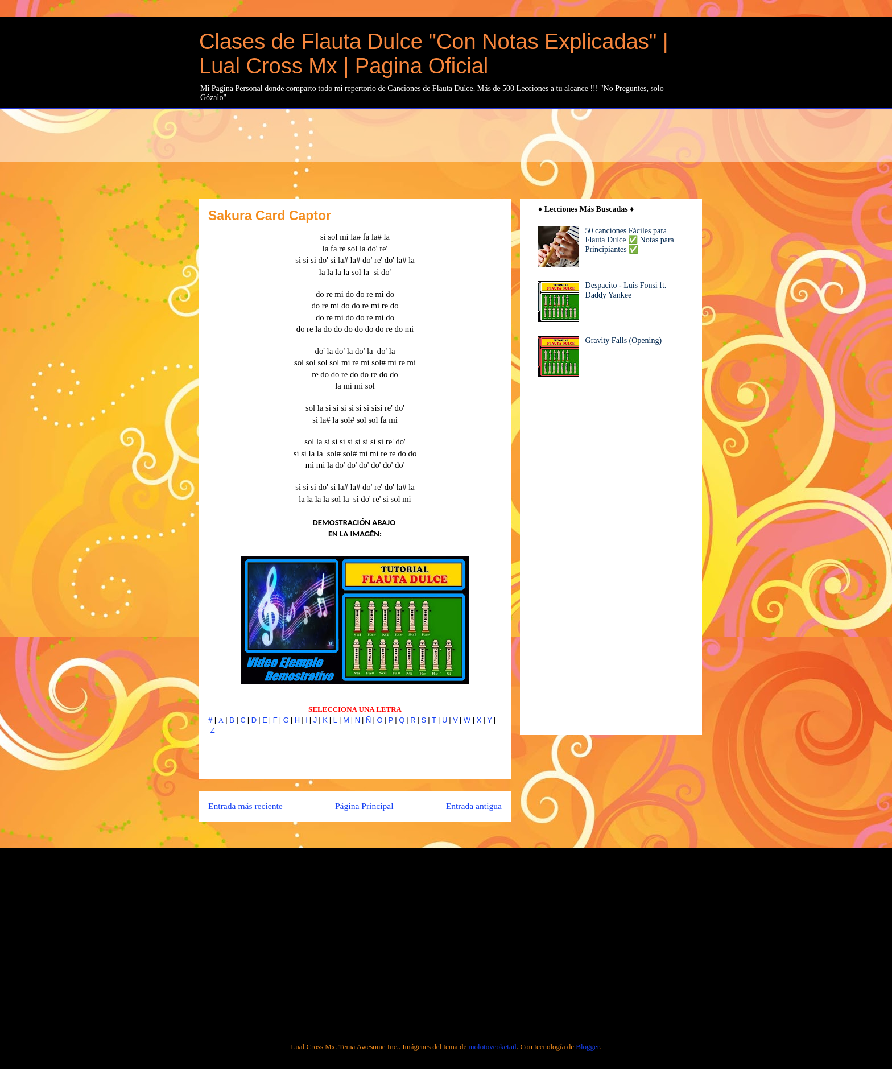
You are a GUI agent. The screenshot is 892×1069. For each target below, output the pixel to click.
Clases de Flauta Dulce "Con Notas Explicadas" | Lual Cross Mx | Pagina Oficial (433, 54)
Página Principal (364, 806)
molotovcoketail (492, 1046)
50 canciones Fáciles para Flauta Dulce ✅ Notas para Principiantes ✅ (629, 240)
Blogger (587, 1046)
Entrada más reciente (245, 806)
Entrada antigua (474, 806)
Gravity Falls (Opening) (623, 340)
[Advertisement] (475, 133)
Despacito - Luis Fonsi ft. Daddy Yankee (626, 290)
